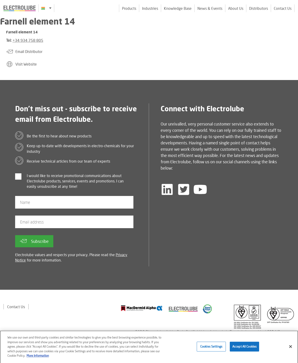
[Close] (290, 348)
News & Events (209, 8)
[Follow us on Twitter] (183, 189)
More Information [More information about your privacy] (38, 357)
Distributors (258, 8)
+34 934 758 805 (28, 40)
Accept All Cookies (244, 348)
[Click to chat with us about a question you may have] (292, 34)
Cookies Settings (211, 348)
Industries (150, 8)
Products (129, 8)
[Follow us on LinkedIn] (167, 189)
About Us (235, 8)
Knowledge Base (178, 8)
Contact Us (282, 8)
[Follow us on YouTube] (200, 189)
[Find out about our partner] (141, 308)
